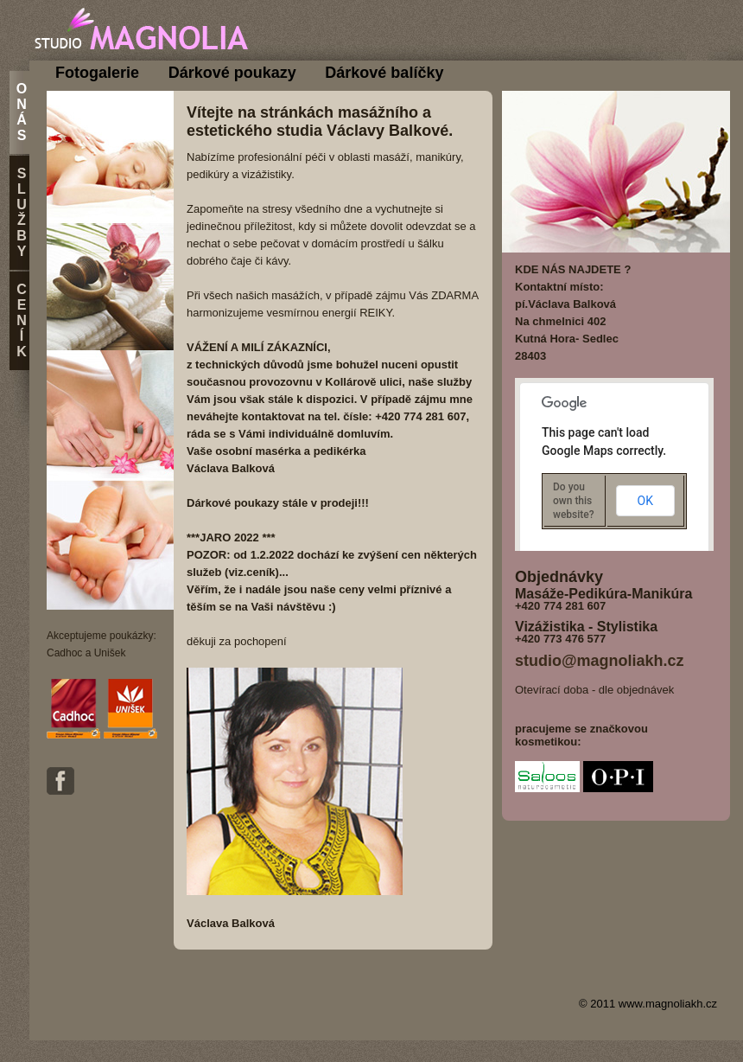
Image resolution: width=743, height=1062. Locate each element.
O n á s (21, 112)
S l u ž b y (21, 212)
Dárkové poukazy (232, 72)
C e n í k (21, 320)
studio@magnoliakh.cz (599, 660)
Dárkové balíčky (384, 72)
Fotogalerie (97, 72)
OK (645, 501)
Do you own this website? (573, 501)
